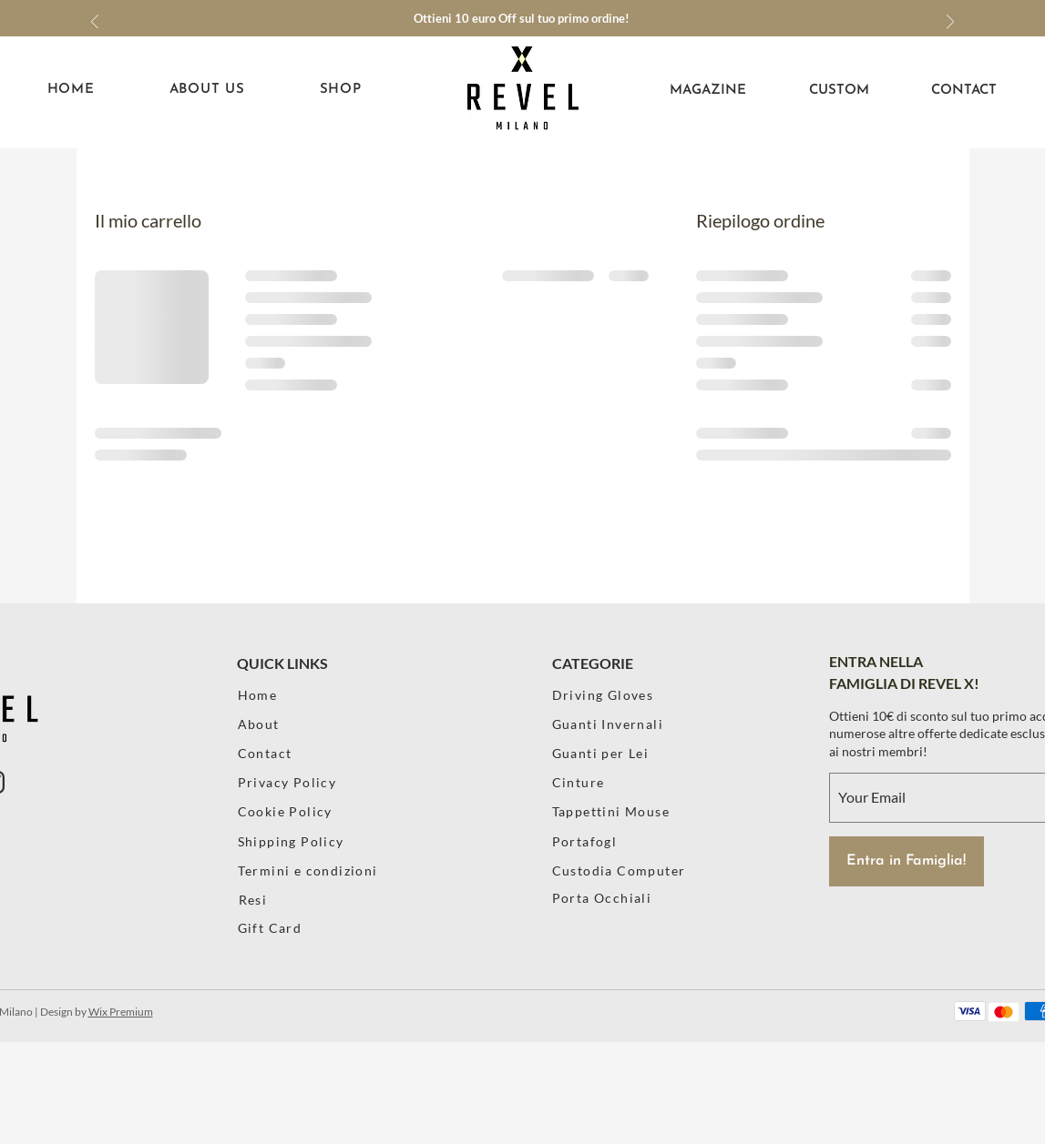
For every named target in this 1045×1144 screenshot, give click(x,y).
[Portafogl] (629, 841)
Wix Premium (120, 1011)
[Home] (290, 694)
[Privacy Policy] (290, 782)
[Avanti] (950, 23)
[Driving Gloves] (614, 694)
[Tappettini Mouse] (614, 811)
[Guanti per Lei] (622, 753)
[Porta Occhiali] (629, 897)
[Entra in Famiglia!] (906, 861)
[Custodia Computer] (629, 870)
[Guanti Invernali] (612, 724)
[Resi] (291, 899)
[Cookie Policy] (290, 811)
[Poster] (629, 927)
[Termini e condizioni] (318, 870)
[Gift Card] (290, 927)
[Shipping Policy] (301, 841)
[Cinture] (604, 782)
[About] (290, 724)
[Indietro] (94, 23)
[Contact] (290, 753)
